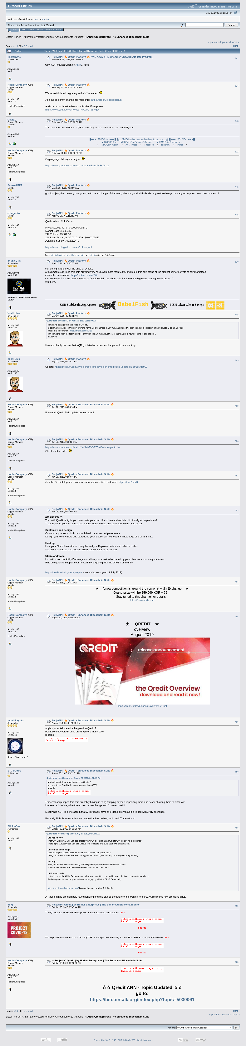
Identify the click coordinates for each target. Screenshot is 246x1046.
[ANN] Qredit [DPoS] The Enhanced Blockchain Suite (117, 36)
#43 (237, 121)
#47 (237, 262)
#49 (237, 360)
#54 (237, 582)
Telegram (165, 145)
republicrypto (15, 720)
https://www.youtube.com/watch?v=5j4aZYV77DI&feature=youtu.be (82, 447)
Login (40, 30)
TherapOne (14, 56)
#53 (237, 511)
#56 (237, 722)
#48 (237, 315)
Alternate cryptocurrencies (38, 36)
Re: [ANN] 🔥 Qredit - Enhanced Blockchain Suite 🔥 (83, 404)
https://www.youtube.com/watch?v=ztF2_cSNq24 (72, 109)
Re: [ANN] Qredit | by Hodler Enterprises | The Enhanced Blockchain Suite (96, 904)
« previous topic (216, 42)
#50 (237, 406)
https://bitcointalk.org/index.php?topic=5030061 (142, 999)
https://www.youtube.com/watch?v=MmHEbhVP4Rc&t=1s (77, 165)
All (31, 46)
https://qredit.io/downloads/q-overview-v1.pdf (142, 706)
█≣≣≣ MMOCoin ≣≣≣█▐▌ (129, 139)
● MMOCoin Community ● (170, 142)
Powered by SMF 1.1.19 (105, 1040)
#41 (237, 58)
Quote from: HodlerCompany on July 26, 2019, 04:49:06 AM (73, 834)
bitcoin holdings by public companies (68, 255)
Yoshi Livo (13, 313)
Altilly (78, 64)
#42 (237, 86)
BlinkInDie (13, 826)
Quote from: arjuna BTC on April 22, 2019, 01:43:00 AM (71, 321)
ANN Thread (131, 145)
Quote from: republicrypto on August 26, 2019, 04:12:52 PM (74, 778)
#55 (237, 616)
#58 (237, 828)
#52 (237, 476)
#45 (237, 187)
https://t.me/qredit (128, 482)
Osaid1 (11, 119)
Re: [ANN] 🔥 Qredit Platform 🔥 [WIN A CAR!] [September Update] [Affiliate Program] (102, 56)
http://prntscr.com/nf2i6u (84, 275)
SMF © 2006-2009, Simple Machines (135, 1040)
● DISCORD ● (109, 142)
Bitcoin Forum (13, 36)
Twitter (180, 145)
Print (235, 46)
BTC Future (14, 770)
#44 (237, 152)
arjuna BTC (14, 260)
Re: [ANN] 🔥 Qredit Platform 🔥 (71, 84)
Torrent (50, 25)
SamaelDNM (14, 185)
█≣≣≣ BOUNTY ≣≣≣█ (182, 139)
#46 (237, 215)
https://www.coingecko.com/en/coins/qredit (68, 247)
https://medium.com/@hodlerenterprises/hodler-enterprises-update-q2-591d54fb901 (101, 366)
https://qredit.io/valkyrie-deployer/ (63, 572)
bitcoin (93, 255)
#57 (237, 772)
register (45, 19)
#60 (237, 962)
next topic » (232, 42)
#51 (237, 441)
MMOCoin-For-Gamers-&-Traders (137, 142)
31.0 (43, 25)
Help (23, 30)
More (58, 30)
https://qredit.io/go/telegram (106, 99)
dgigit (10, 904)
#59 (237, 906)
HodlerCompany (17, 84)
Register (49, 30)
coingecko (13, 213)
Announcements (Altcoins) (69, 36)
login (36, 19)
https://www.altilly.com (142, 600)
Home (14, 30)
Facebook (149, 145)
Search (31, 30)
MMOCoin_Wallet (110, 145)
